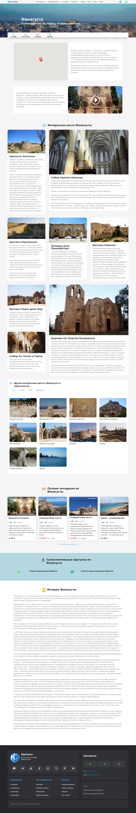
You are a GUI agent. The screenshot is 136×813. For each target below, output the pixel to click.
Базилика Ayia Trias (16, 419)
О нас (85, 786)
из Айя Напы (14, 791)
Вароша (42, 468)
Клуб (101, 2)
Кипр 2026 (39, 784)
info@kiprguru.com (94, 775)
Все (14, 390)
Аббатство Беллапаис (47, 444)
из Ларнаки (14, 784)
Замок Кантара (15, 444)
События (64, 791)
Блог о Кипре (66, 795)
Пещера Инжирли (16, 468)
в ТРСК (21, 390)
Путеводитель (53, 2)
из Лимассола (14, 788)
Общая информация (68, 784)
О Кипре (73, 2)
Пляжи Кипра (40, 791)
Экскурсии (40, 2)
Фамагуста (40, 390)
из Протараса (14, 795)
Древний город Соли (76, 419)
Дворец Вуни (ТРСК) (46, 419)
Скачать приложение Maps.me (43, 571)
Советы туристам (67, 788)
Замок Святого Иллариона (108, 419)
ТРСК (30, 390)
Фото (89, 2)
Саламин (102, 444)
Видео (83, 2)
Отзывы (65, 2)
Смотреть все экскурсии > (68, 544)
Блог (95, 2)
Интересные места (42, 788)
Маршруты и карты (42, 795)
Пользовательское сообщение (93, 790)
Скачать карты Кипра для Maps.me (97, 571)
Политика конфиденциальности (93, 793)
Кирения (72, 444)
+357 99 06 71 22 (91, 771)
